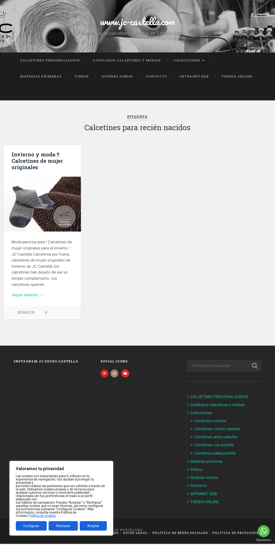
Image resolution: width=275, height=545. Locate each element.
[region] (61, 498)
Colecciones (187, 60)
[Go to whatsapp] (264, 531)
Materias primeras (41, 76)
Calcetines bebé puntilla (215, 454)
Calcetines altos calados (216, 438)
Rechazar (63, 526)
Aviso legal (135, 534)
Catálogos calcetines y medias (127, 60)
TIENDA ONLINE (236, 76)
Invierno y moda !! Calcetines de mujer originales (37, 161)
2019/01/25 (26, 313)
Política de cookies (42, 516)
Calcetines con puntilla (214, 446)
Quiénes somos (117, 76)
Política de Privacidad (236, 534)
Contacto (156, 76)
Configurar (31, 526)
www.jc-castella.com (137, 21)
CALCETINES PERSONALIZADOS (50, 60)
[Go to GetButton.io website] (263, 540)
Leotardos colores (210, 422)
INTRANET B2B (194, 76)
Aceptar (93, 526)
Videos (81, 76)
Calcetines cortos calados (217, 430)
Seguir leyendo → (27, 294)
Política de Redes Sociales (180, 534)
